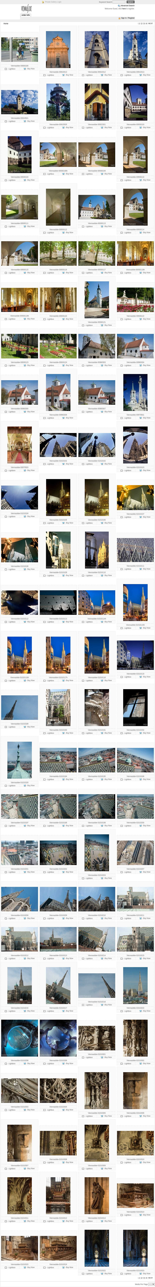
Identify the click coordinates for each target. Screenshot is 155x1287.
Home (6, 24)
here (124, 9)
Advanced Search (128, 6)
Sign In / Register (128, 18)
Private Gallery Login (53, 2)
